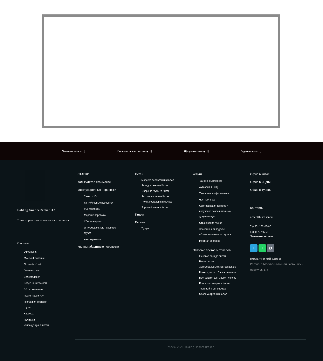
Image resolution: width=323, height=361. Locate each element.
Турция (145, 226)
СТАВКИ (82, 174)
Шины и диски (207, 271)
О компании (30, 251)
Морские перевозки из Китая (157, 179)
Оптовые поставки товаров (208, 249)
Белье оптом (206, 260)
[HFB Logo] (35, 185)
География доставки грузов (35, 304)
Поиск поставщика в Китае (157, 201)
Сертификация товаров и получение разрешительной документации (215, 210)
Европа (139, 220)
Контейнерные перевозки (98, 200)
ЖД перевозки (92, 207)
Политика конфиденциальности (36, 322)
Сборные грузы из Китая (155, 190)
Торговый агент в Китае (155, 206)
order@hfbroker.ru (262, 214)
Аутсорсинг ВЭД (208, 186)
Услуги (196, 174)
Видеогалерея (32, 277)
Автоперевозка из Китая (155, 195)
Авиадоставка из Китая (155, 184)
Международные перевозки (93, 188)
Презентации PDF (34, 295)
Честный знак (207, 199)
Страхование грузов (210, 222)
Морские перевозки (95, 213)
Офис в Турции (258, 188)
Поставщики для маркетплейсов (217, 276)
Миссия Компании (34, 258)
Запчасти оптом (227, 271)
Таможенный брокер (210, 180)
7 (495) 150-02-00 (260, 223)
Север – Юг (90, 194)
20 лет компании (33, 289)
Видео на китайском (35, 283)
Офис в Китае (258, 174)
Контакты (255, 205)
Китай (138, 174)
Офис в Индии (258, 181)
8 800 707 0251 (259, 229)
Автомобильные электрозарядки (217, 265)
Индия (138, 213)
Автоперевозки (92, 237)
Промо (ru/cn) (32, 264)
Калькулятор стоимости (90, 181)
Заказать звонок (260, 233)
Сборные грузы (93, 219)
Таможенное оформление (214, 192)
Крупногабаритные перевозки (94, 244)
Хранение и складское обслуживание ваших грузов (215, 231)
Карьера (29, 313)
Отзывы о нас (32, 270)
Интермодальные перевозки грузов (100, 228)
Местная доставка (209, 240)
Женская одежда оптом (212, 254)
